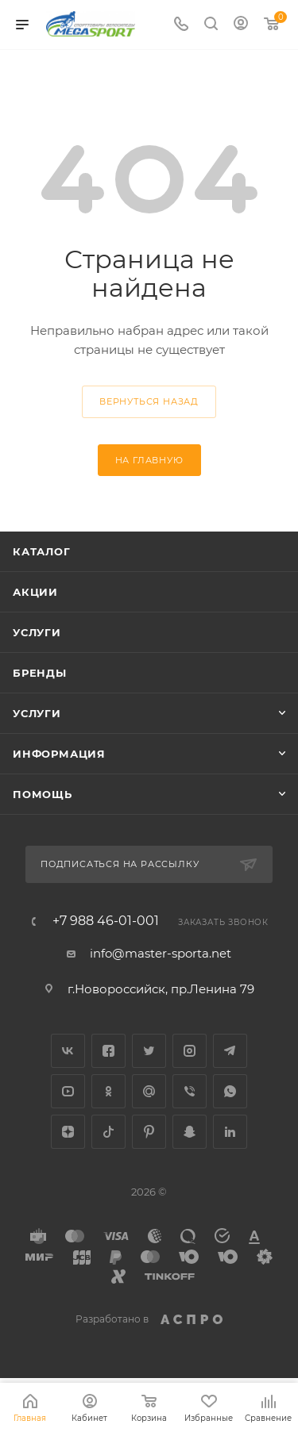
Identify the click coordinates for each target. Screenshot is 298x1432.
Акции (35, 591)
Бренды (40, 672)
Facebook (108, 1051)
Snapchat (189, 1132)
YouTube (68, 1091)
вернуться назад (149, 401)
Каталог (42, 551)
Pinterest (149, 1132)
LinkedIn (230, 1132)
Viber (189, 1091)
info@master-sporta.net (160, 953)
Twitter (149, 1051)
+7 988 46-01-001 (105, 921)
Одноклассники (108, 1091)
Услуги (37, 632)
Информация (59, 753)
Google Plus (149, 1091)
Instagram (189, 1051)
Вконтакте (68, 1051)
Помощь (42, 794)
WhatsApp (230, 1091)
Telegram (230, 1051)
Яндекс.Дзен (68, 1132)
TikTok (108, 1132)
